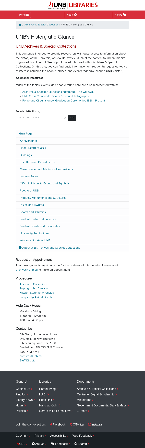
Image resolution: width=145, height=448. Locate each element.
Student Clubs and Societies (38, 219)
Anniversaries (28, 140)
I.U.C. (43, 394)
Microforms (84, 400)
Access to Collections (34, 284)
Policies (21, 411)
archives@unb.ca (27, 269)
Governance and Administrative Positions (46, 169)
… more (82, 411)
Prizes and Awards (32, 204)
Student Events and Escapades (40, 226)
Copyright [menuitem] (22, 435)
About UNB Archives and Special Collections (49, 247)
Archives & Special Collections (42, 24)
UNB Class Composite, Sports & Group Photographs (55, 96)
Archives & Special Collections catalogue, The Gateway (58, 91)
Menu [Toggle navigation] (22, 15)
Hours (20, 405)
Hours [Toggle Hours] (72, 14)
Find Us (21, 394)
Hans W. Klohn (48, 405)
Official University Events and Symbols (45, 183)
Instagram (96, 424)
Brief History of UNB (33, 147)
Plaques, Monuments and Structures (43, 197)
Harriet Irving (47, 389)
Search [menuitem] (80, 444)
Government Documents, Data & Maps (102, 405)
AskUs (120, 14)
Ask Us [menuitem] (38, 444)
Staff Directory (29, 360)
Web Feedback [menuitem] (82, 435)
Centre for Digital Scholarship (96, 394)
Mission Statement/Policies (37, 292)
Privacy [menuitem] (39, 435)
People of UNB (29, 190)
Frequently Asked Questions (38, 297)
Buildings (26, 155)
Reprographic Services (34, 288)
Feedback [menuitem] (59, 444)
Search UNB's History (28, 111)
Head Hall (45, 400)
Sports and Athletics (33, 212)
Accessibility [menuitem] (58, 435)
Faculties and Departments (37, 162)
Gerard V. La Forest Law (55, 411)
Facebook (57, 424)
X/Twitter (76, 424)
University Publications (34, 233)
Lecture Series (29, 176)
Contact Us (23, 389)
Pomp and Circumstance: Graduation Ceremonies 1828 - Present (63, 100)
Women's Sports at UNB (35, 240)
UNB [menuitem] (22, 444)
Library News (24, 400)
